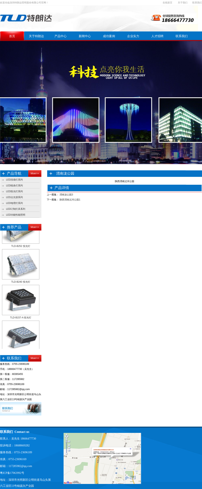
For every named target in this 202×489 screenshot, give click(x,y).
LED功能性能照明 (15, 214)
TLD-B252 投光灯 (20, 247)
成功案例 (109, 36)
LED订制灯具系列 (15, 209)
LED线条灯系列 (14, 185)
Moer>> (35, 173)
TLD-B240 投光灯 (20, 282)
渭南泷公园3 (66, 194)
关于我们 (182, 2)
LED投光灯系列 (14, 191)
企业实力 (133, 36)
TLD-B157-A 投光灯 (20, 318)
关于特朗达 (36, 36)
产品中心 (60, 36)
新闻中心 (85, 36)
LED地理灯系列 (14, 203)
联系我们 (197, 2)
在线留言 (167, 2)
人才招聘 (157, 36)
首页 (12, 36)
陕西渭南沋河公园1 (70, 199)
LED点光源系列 (14, 197)
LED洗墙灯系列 (14, 179)
